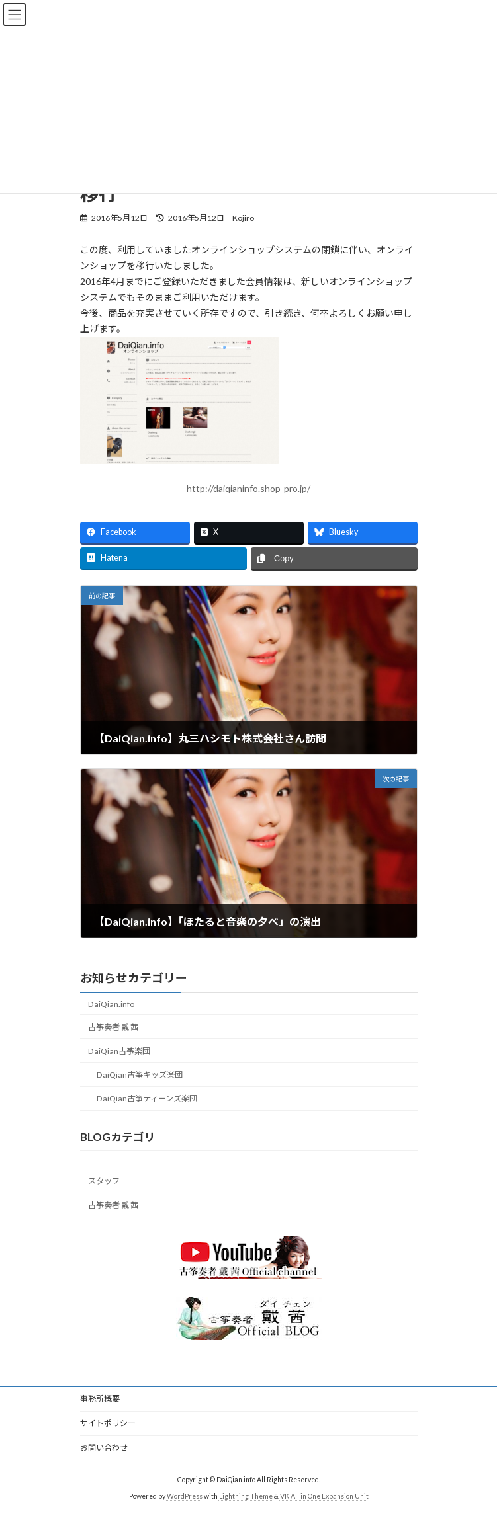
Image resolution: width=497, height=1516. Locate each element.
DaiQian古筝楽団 (119, 1051)
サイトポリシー (108, 1423)
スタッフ (104, 1181)
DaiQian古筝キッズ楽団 (139, 1075)
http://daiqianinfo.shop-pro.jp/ (248, 488)
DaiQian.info (111, 1003)
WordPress (185, 1495)
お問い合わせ (104, 1448)
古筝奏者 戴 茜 (113, 1026)
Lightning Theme (246, 1495)
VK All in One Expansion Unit (324, 1495)
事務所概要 (100, 1399)
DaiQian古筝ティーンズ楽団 (146, 1098)
